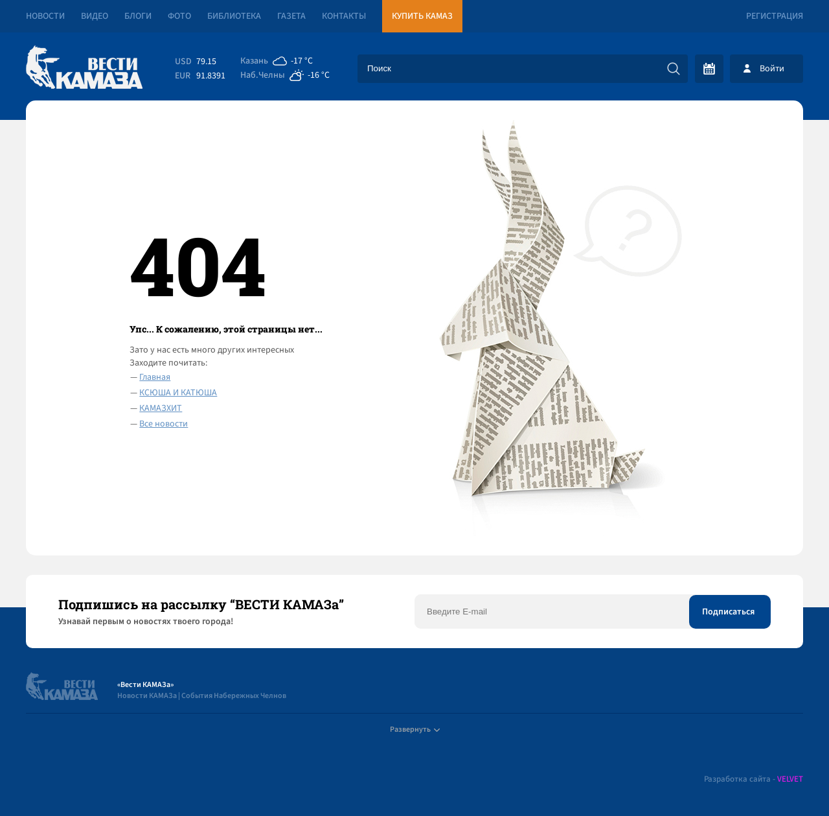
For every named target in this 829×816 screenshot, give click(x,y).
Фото (179, 16)
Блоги (138, 16)
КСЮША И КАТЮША (178, 392)
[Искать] (673, 68)
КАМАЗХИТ (160, 408)
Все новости (163, 423)
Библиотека (234, 16)
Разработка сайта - (753, 779)
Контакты (344, 16)
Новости (45, 16)
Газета (291, 16)
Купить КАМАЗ (422, 16)
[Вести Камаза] (84, 68)
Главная (154, 377)
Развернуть (415, 729)
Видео (94, 16)
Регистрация (774, 16)
